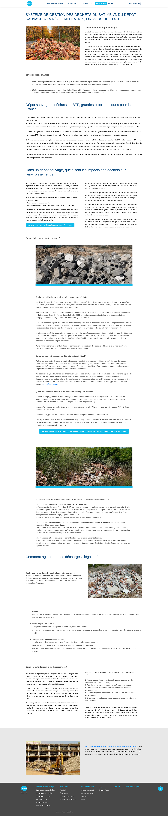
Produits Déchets (42, 802)
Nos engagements (86, 793)
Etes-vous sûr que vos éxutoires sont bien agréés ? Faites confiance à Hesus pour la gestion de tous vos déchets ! (84, 431)
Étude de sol (64, 793)
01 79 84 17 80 (87, 3)
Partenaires (84, 796)
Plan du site (70, 812)
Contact (117, 787)
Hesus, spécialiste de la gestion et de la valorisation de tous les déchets (111, 746)
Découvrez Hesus (87, 787)
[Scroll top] (160, 789)
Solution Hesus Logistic (68, 799)
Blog (100, 787)
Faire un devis (101, 3)
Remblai (62, 790)
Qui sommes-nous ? (87, 790)
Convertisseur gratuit (132, 787)
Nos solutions (72, 3)
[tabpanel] (84, 265)
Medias (82, 799)
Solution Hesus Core (67, 796)
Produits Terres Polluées (44, 793)
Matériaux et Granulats (43, 805)
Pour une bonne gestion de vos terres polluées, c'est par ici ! (50, 225)
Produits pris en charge (55, 3)
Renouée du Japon (42, 799)
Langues (110, 3)
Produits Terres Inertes (43, 796)
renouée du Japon (50, 384)
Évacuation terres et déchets (45, 790)
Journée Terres (104, 790)
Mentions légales (60, 812)
